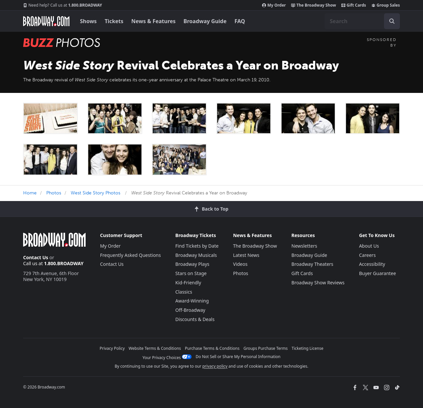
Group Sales (385, 5)
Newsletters (304, 246)
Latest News (246, 255)
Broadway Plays (192, 264)
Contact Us (35, 257)
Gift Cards (353, 5)
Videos (240, 264)
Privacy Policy (112, 348)
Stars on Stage (191, 273)
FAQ (240, 21)
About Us (369, 246)
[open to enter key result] (392, 21)
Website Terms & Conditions (155, 348)
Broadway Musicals (196, 255)
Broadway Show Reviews (318, 282)
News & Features (153, 21)
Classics (183, 292)
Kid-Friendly (188, 282)
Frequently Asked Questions (130, 255)
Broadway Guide (204, 21)
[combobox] (362, 21)
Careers (367, 255)
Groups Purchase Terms (266, 348)
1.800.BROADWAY (62, 5)
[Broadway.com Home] (46, 21)
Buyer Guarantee (377, 273)
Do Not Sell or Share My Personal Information (238, 356)
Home (30, 193)
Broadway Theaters (312, 264)
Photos (53, 193)
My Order (274, 5)
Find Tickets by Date (197, 246)
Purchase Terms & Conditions (212, 348)
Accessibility (372, 264)
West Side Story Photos (95, 193)
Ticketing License (308, 348)
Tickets (114, 21)
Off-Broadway (190, 310)
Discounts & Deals (195, 319)
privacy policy (214, 366)
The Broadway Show (313, 5)
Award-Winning (192, 301)
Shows (88, 21)
